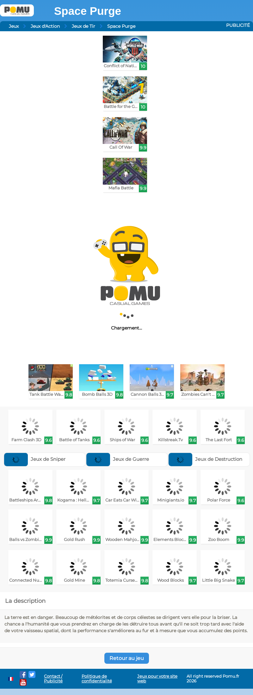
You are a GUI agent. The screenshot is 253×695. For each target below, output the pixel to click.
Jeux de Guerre (117, 459)
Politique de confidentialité (97, 678)
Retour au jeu (126, 658)
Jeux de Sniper (34, 459)
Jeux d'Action (45, 26)
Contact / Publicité (53, 678)
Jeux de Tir (83, 26)
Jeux (14, 26)
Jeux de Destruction (205, 459)
